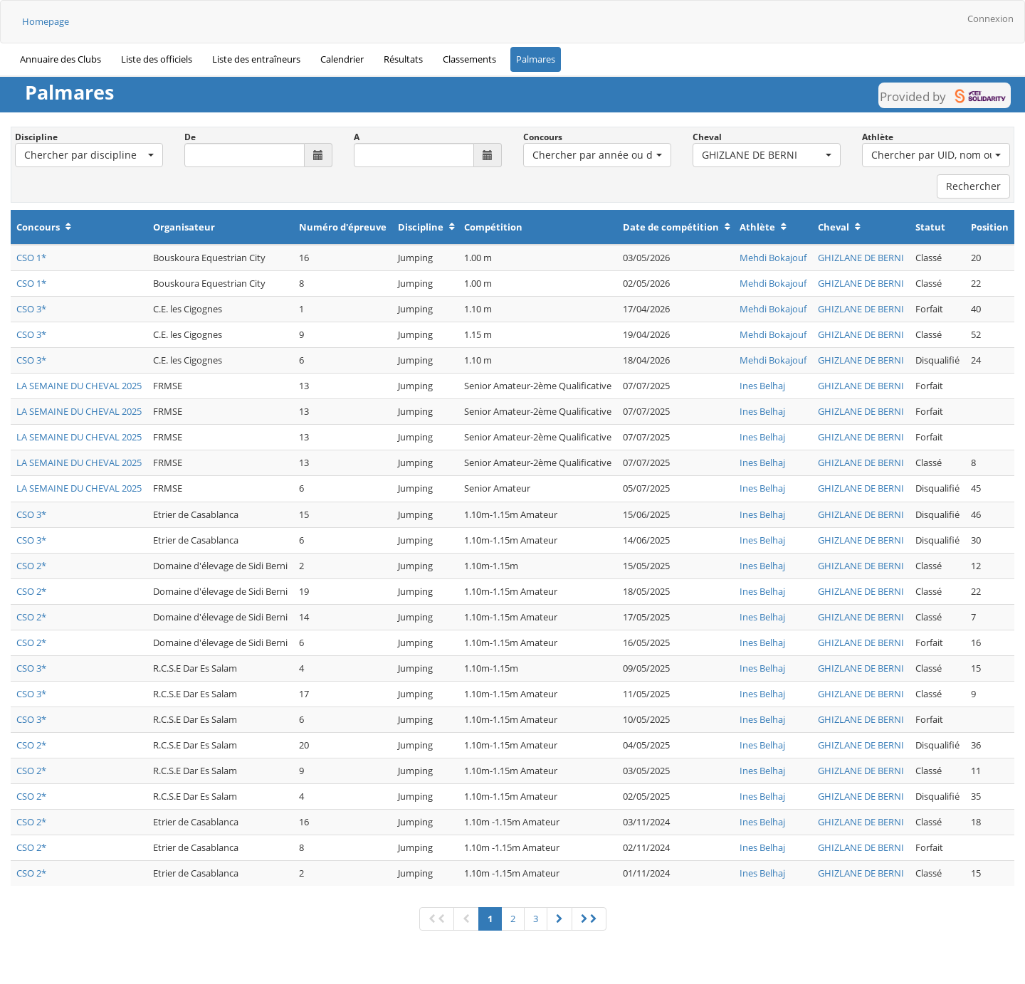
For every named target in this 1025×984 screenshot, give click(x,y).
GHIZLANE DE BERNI (861, 257)
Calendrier (342, 59)
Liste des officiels (156, 59)
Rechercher (973, 186)
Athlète (877, 137)
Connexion (990, 18)
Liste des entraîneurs (256, 59)
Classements (469, 59)
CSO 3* (31, 308)
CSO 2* (31, 565)
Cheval (707, 137)
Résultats (403, 59)
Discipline (36, 137)
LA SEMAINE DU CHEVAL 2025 (79, 385)
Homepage (45, 21)
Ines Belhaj (762, 385)
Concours (542, 137)
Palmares (535, 59)
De (190, 137)
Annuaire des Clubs (60, 59)
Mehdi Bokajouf (773, 257)
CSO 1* (31, 257)
